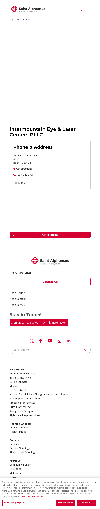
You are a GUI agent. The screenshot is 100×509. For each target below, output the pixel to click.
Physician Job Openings (23, 452)
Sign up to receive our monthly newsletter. (39, 322)
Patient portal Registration (25, 398)
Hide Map (20, 183)
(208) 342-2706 (25, 174)
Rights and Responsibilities (25, 415)
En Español (16, 468)
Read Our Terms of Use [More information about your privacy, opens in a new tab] (31, 496)
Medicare (15, 386)
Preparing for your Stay (23, 402)
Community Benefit (20, 464)
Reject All (86, 502)
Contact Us (50, 281)
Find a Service (17, 305)
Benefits (14, 444)
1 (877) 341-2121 (20, 272)
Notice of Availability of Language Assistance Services (40, 394)
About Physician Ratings (23, 373)
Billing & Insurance (20, 377)
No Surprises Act (19, 390)
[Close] (95, 482)
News (13, 477)
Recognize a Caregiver (22, 411)
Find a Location (18, 299)
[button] (88, 7)
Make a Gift (16, 473)
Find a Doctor (17, 293)
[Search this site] (50, 350)
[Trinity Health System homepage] (28, 13)
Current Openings (20, 448)
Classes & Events (19, 427)
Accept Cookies (65, 502)
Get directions (24, 168)
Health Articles (18, 431)
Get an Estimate (18, 381)
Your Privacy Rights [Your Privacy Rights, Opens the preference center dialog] (14, 502)
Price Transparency (20, 407)
